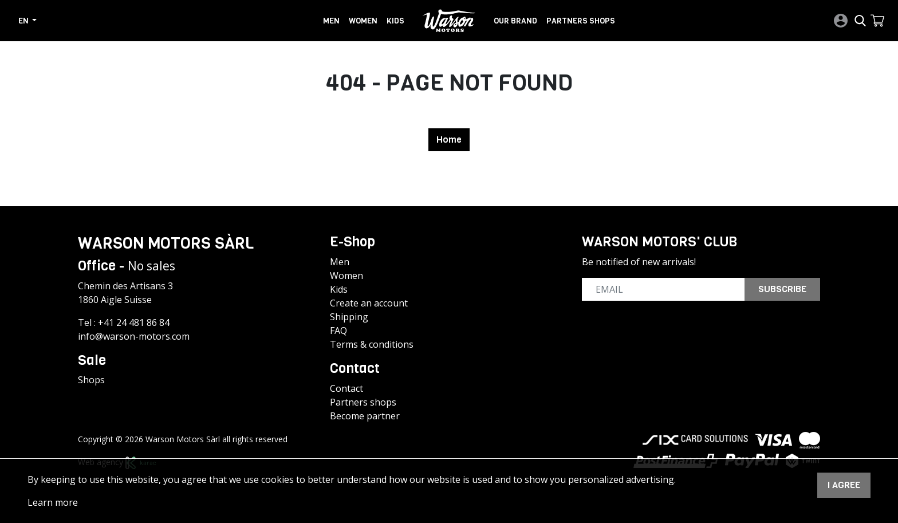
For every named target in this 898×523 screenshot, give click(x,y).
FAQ (338, 330)
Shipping (349, 316)
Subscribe (782, 289)
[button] (877, 20)
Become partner (365, 416)
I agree (844, 485)
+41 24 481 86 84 (134, 322)
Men (331, 20)
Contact (346, 388)
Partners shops (580, 20)
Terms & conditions (371, 344)
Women (363, 20)
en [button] (24, 20)
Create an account (369, 303)
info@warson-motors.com (134, 336)
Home (449, 139)
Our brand (515, 20)
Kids (395, 20)
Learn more (52, 502)
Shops (91, 379)
